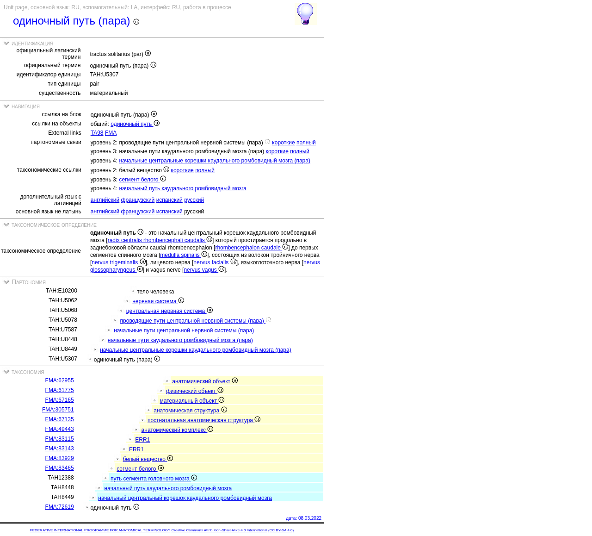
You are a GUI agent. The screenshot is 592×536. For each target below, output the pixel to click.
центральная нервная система (169, 311)
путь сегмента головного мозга (154, 478)
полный (306, 142)
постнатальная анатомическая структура (204, 420)
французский (138, 200)
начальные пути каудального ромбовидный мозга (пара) (180, 340)
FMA (111, 133)
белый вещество (148, 459)
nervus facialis (214, 262)
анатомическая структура (190, 410)
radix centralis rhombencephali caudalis (160, 240)
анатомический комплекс (178, 430)
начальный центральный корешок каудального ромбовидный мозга (185, 498)
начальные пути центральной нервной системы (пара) (184, 330)
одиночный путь (135, 124)
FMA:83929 (59, 458)
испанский (169, 200)
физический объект (194, 391)
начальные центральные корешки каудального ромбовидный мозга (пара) (214, 160)
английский (105, 200)
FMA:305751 (58, 409)
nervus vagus (204, 270)
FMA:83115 (59, 439)
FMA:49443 (59, 429)
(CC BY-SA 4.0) (281, 530)
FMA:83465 (59, 468)
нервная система (158, 301)
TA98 (97, 133)
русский (194, 200)
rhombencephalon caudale (251, 247)
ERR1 (142, 439)
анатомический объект (205, 381)
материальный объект (192, 401)
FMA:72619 (59, 507)
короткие (283, 142)
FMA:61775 (59, 390)
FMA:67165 (59, 400)
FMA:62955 (59, 380)
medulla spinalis (183, 255)
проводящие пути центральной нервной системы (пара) (196, 321)
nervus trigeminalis (118, 262)
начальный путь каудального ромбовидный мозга (183, 188)
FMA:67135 (59, 419)
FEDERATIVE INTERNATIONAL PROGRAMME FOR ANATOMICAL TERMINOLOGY (100, 530)
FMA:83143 (59, 448)
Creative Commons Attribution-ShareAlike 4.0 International (219, 530)
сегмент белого (142, 179)
